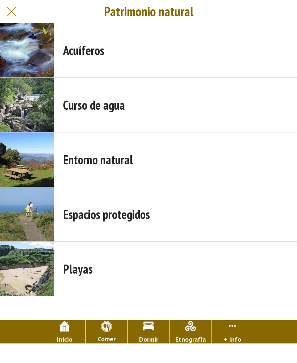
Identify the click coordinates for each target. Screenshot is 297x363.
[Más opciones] (233, 331)
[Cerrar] (11, 11)
